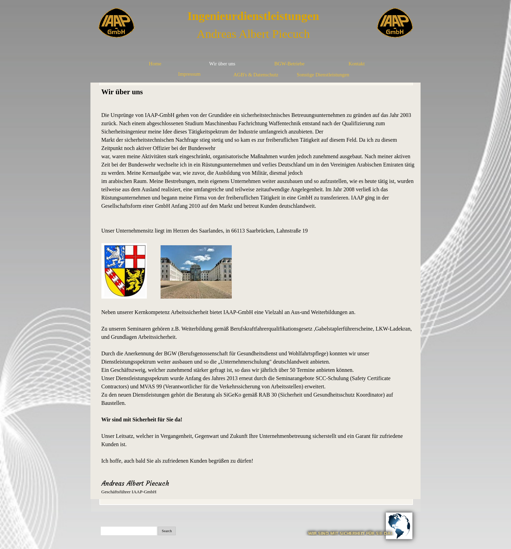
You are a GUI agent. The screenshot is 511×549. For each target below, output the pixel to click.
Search (167, 531)
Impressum (189, 74)
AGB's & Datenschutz (255, 74)
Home (155, 63)
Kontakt (356, 63)
